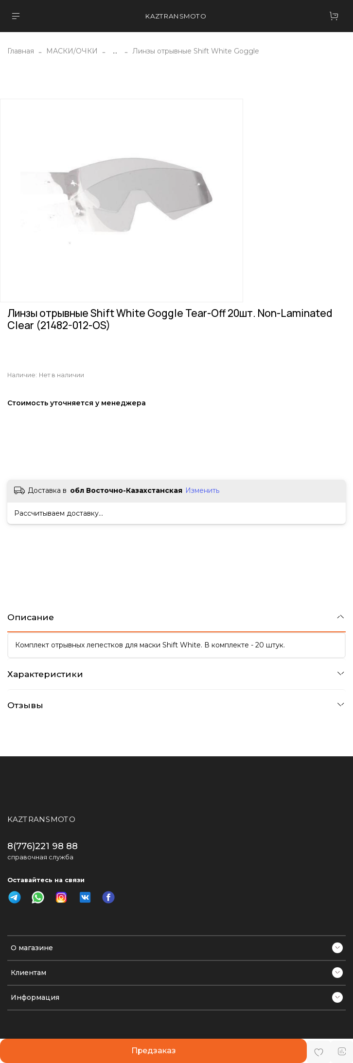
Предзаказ (153, 1050)
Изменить (202, 490)
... (115, 51)
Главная (20, 51)
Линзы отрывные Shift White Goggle (195, 51)
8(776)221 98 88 (42, 846)
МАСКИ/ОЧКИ (72, 51)
